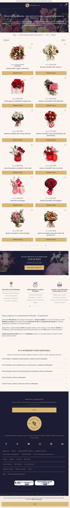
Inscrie (34, 410)
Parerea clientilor (26, 454)
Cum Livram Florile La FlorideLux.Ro (44, 454)
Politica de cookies (21, 469)
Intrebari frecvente (40, 451)
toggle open (3, 5)
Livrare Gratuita (7, 464)
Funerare (19, 459)
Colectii (5, 459)
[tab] (29, 306)
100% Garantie (18, 464)
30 (46, 245)
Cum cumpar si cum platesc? (11, 454)
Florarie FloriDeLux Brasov (25, 451)
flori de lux (32, 5)
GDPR (30, 469)
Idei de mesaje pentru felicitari (16, 474)
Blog (4, 474)
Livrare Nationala (29, 464)
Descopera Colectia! (34, 267)
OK (35, 504)
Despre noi (6, 451)
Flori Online (27, 459)
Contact (13, 451)
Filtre (63, 40)
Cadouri (12, 459)
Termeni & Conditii (8, 469)
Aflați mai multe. (36, 499)
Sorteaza (6, 40)
